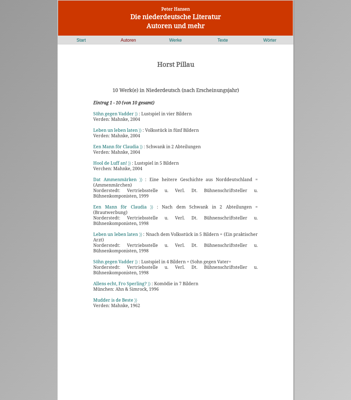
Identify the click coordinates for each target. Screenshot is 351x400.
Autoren (128, 40)
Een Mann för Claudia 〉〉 (118, 147)
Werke (175, 40)
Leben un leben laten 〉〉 (117, 130)
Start (81, 40)
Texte (222, 40)
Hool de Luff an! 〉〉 (112, 163)
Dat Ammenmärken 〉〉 (117, 179)
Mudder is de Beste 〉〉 (115, 300)
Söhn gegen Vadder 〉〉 (115, 114)
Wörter (269, 40)
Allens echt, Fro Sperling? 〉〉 (122, 284)
